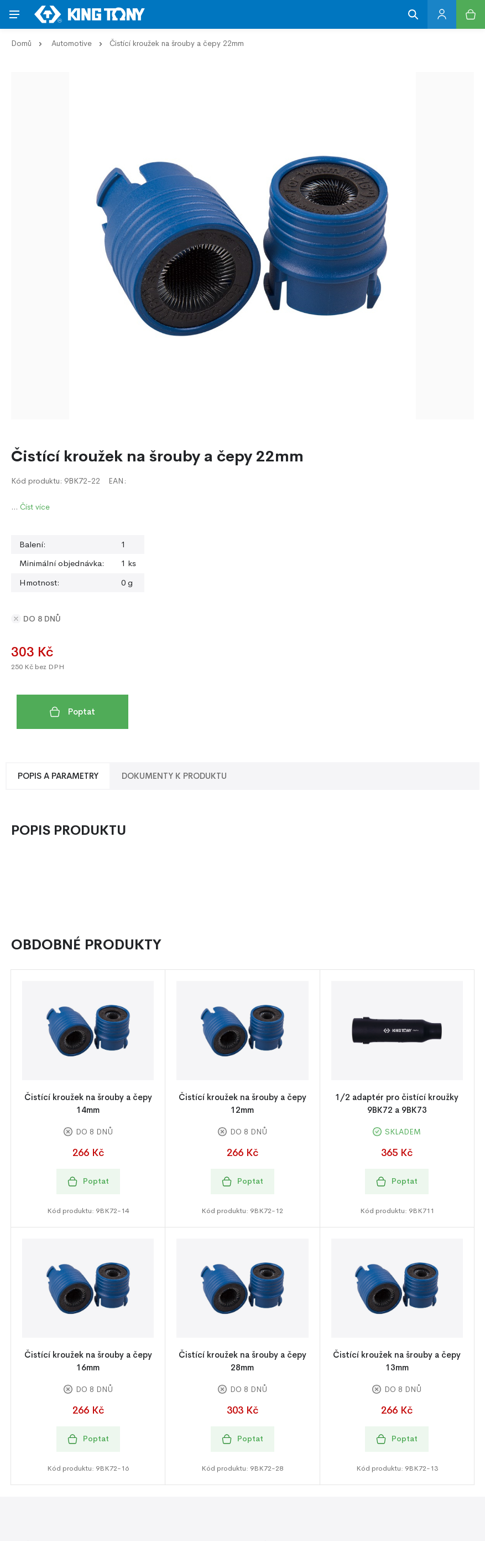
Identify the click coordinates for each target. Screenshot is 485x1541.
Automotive (71, 43)
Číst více (35, 507)
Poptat (72, 711)
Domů (21, 43)
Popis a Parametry (58, 775)
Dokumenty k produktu (174, 775)
